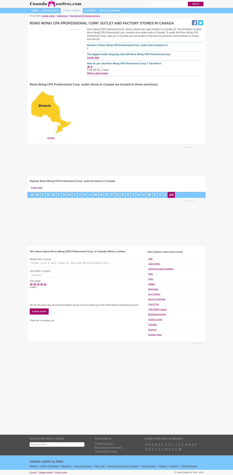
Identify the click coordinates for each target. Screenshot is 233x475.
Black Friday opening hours (108, 447)
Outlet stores (71, 10)
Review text (40, 259)
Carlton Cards (155, 319)
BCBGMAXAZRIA (157, 314)
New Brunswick (83, 466)
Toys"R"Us (153, 304)
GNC (150, 279)
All (171, 195)
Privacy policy (61, 472)
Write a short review (97, 73)
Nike (150, 274)
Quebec (174, 466)
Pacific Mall (93, 57)
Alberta (33, 466)
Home (35, 10)
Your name (40, 271)
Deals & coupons (109, 10)
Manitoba (66, 466)
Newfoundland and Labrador (123, 466)
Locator (90, 10)
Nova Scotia (148, 466)
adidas (151, 284)
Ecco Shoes (154, 294)
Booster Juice (155, 334)
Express (152, 329)
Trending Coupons (104, 443)
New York (100, 466)
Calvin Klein (154, 263)
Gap (150, 258)
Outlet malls (50, 10)
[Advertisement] (55, 52)
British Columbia (49, 466)
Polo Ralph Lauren (157, 309)
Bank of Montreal (156, 299)
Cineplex (152, 324)
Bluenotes (153, 289)
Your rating (35, 281)
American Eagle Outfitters (161, 268)
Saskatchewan (189, 466)
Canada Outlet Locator (106, 451)
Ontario (162, 466)
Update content (46, 472)
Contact (33, 472)
